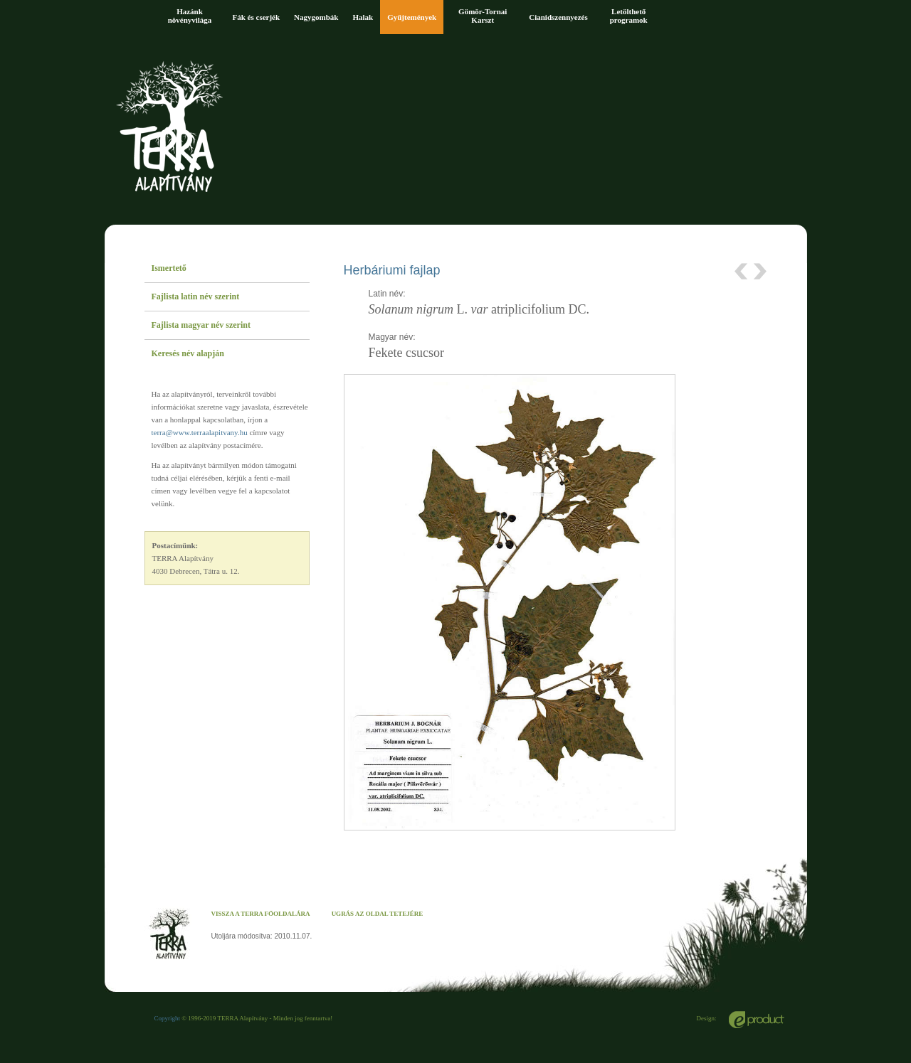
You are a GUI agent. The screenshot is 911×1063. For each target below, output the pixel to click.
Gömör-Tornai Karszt (482, 15)
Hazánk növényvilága (190, 15)
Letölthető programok (629, 15)
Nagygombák (316, 17)
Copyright (167, 1018)
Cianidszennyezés (558, 17)
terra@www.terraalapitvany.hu (200, 432)
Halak (362, 17)
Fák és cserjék (256, 17)
